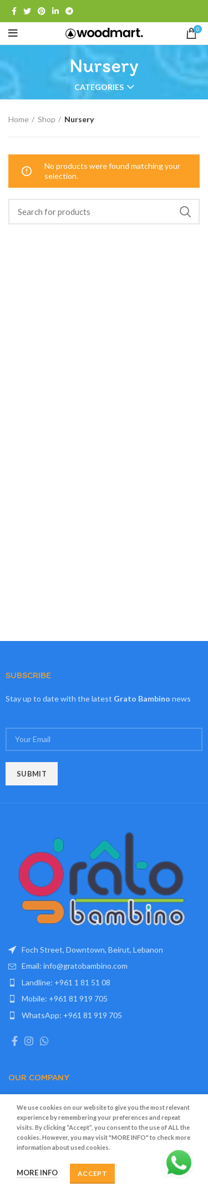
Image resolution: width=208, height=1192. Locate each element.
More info (37, 1172)
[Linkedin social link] (55, 11)
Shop (46, 119)
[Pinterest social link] (41, 11)
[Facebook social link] (14, 11)
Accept (92, 1173)
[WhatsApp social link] (44, 1041)
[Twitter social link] (27, 11)
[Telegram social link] (69, 11)
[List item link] (104, 966)
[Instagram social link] (29, 1041)
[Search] (104, 211)
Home (18, 119)
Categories (99, 87)
